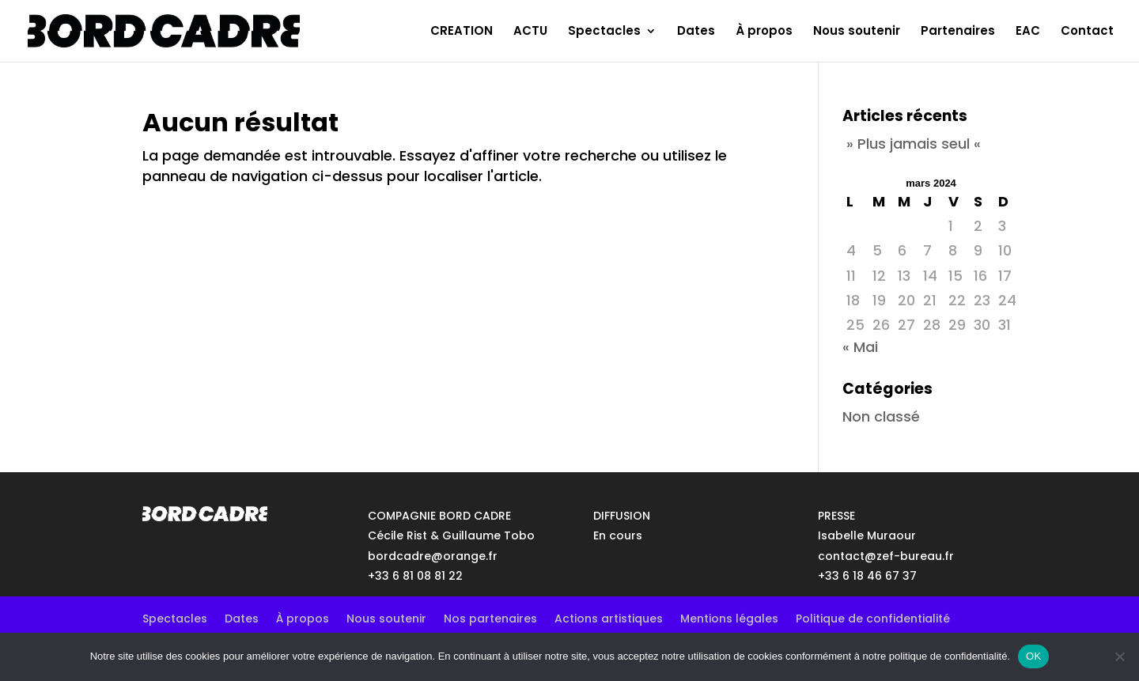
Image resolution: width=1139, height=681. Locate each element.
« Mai (860, 347)
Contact (1087, 32)
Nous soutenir (856, 32)
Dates (696, 32)
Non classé (881, 416)
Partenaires (958, 32)
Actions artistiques (608, 617)
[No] (1119, 656)
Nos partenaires (490, 617)
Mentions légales (729, 617)
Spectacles (604, 32)
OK (1033, 656)
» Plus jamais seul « (913, 143)
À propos (764, 32)
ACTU (530, 32)
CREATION (461, 32)
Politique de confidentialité (873, 617)
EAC (1028, 32)
